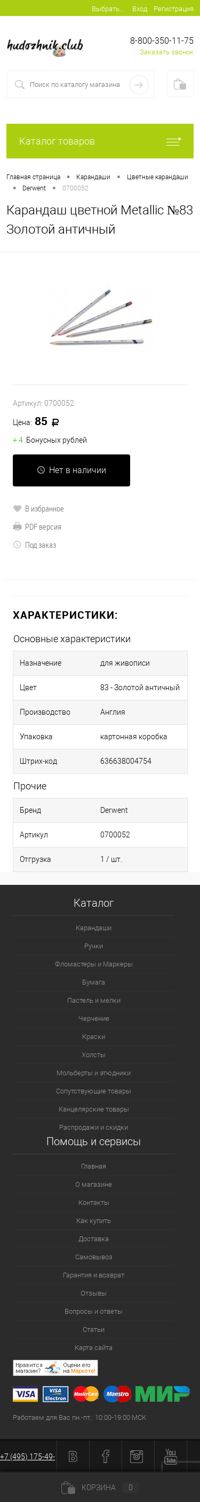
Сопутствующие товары (93, 1091)
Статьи (94, 1329)
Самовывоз (94, 1257)
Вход (139, 9)
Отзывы (94, 1293)
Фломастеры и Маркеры (94, 964)
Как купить (93, 1221)
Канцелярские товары (94, 1109)
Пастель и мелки (94, 1000)
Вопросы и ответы (94, 1311)
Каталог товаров (100, 141)
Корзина (100, 1487)
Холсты (94, 1055)
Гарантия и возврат (93, 1275)
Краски (93, 1037)
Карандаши (93, 928)
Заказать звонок (167, 52)
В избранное (38, 508)
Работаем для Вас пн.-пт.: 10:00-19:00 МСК (79, 1417)
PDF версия (37, 526)
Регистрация (174, 9)
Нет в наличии (71, 470)
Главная (93, 1166)
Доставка (93, 1239)
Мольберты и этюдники (94, 1073)
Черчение (93, 1018)
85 (40, 422)
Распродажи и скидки (93, 1127)
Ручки (93, 946)
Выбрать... (108, 9)
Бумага (93, 982)
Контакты (93, 1203)
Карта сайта (94, 1348)
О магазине (93, 1184)
